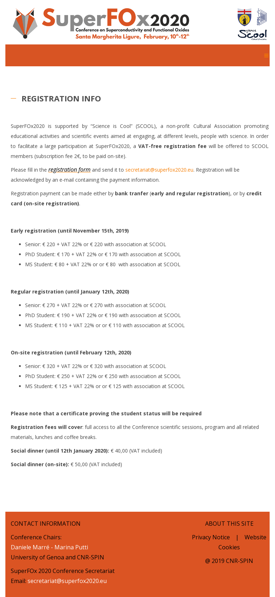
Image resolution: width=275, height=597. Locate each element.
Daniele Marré (30, 547)
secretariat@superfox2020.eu (159, 169)
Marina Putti (71, 547)
